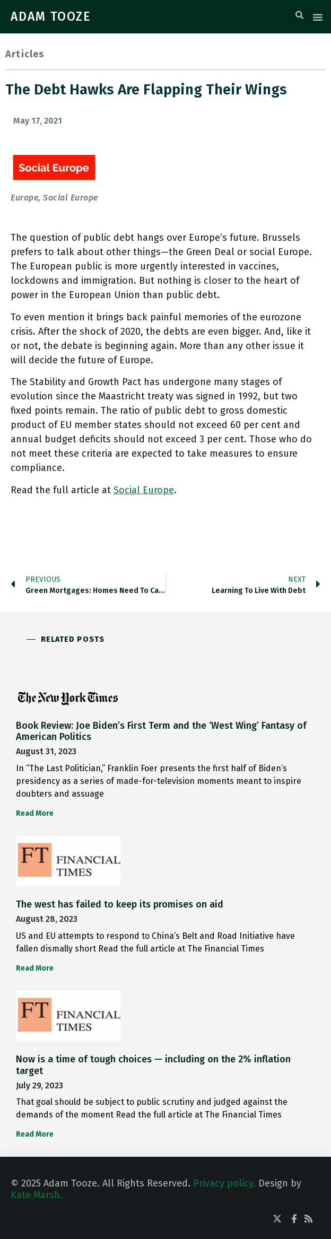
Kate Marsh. (37, 1195)
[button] (299, 15)
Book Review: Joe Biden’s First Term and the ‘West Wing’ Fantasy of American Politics (161, 731)
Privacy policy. (224, 1183)
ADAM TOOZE (51, 16)
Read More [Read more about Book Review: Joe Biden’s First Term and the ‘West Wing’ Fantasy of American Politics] (35, 813)
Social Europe (144, 490)
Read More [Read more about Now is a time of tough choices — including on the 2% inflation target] (35, 1134)
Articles (25, 54)
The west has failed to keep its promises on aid (119, 904)
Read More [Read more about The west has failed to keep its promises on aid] (35, 968)
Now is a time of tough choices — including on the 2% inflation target (153, 1065)
